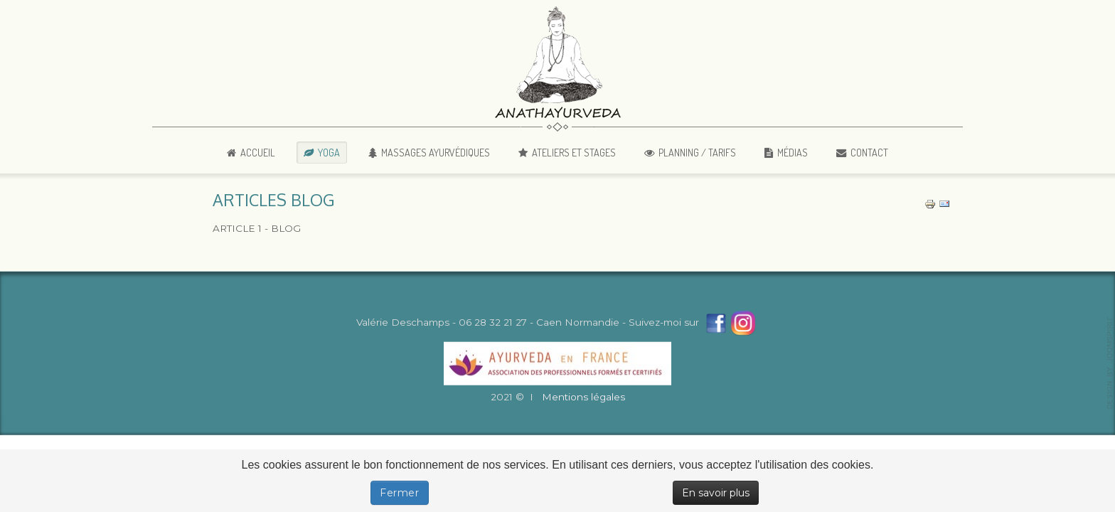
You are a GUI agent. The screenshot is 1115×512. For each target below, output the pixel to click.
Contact (869, 152)
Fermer (400, 492)
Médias (792, 152)
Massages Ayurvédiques (435, 152)
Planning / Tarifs (697, 152)
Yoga (329, 152)
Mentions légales (583, 397)
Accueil (257, 152)
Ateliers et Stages (574, 152)
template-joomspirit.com (1110, 363)
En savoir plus (715, 492)
